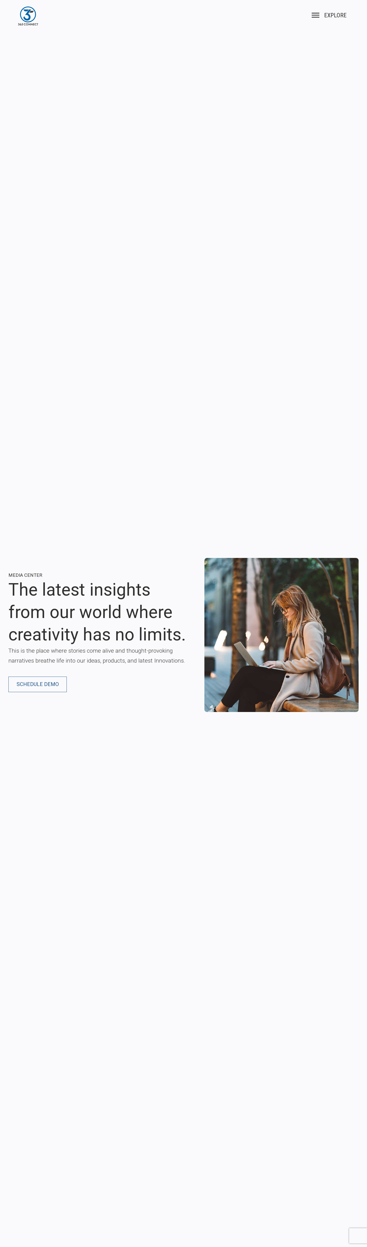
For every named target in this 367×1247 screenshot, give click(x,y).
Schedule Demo (38, 684)
